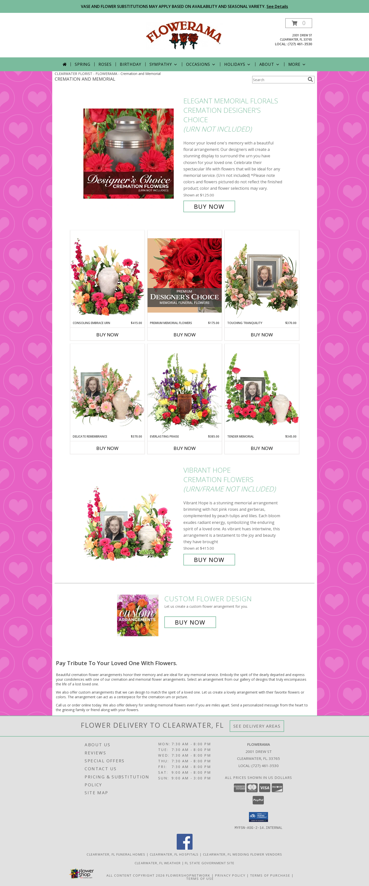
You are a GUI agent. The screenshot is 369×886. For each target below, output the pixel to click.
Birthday (130, 64)
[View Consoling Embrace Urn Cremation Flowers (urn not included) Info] (107, 276)
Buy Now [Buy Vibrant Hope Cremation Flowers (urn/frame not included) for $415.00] (209, 560)
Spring (82, 64)
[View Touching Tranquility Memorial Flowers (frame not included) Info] (262, 276)
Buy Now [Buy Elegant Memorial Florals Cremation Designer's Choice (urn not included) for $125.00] (209, 206)
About (269, 64)
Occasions (201, 64)
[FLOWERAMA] (184, 35)
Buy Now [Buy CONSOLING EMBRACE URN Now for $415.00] (107, 334)
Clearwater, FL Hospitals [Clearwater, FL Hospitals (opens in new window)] (174, 854)
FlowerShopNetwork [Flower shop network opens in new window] (188, 875)
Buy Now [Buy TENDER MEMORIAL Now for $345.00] (262, 448)
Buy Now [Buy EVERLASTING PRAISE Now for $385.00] (184, 448)
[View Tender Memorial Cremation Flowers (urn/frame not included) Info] (262, 389)
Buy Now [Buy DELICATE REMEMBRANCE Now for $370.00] (107, 448)
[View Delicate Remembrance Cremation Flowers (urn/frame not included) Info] (107, 389)
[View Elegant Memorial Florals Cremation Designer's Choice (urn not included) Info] (132, 153)
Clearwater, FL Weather (158, 863)
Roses (105, 64)
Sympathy (163, 64)
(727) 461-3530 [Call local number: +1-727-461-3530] (300, 44)
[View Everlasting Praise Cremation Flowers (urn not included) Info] (185, 389)
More (297, 64)
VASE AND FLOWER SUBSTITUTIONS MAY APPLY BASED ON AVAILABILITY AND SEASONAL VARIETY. (184, 6)
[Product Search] (278, 79)
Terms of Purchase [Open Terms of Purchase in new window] (270, 875)
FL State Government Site (209, 863)
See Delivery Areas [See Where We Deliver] (257, 726)
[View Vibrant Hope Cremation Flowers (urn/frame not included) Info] (132, 515)
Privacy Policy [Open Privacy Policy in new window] (230, 875)
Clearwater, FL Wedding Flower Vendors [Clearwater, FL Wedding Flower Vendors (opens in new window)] (242, 854)
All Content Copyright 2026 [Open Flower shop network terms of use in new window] (135, 875)
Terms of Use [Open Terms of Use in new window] (200, 878)
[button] (298, 23)
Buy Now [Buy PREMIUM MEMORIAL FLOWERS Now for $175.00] (184, 334)
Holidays (237, 64)
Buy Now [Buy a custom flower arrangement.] (190, 622)
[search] (310, 79)
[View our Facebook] (185, 848)
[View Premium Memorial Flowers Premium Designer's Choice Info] (185, 275)
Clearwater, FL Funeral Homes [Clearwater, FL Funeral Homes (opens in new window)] (116, 854)
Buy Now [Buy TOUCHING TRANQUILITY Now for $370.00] (262, 334)
